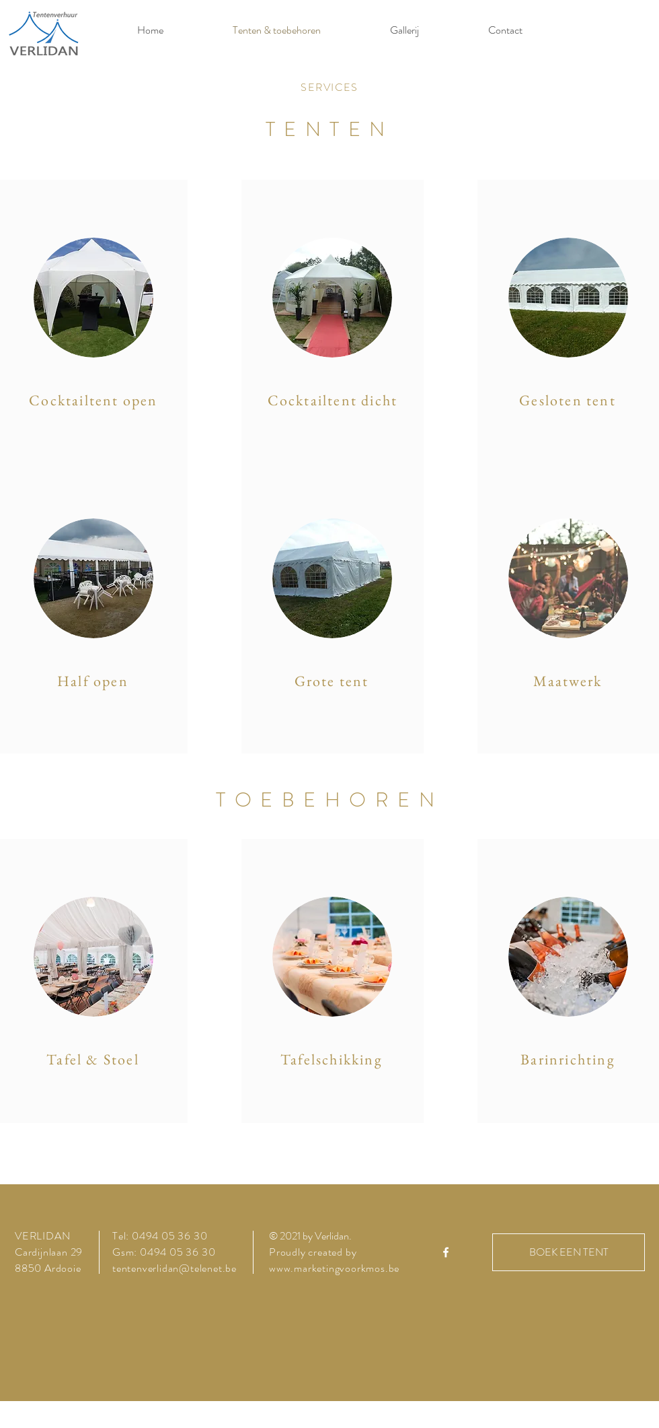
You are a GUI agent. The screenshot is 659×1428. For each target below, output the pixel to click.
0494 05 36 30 (169, 1236)
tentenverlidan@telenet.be (174, 1268)
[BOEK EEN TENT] (568, 1252)
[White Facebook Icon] (446, 1252)
